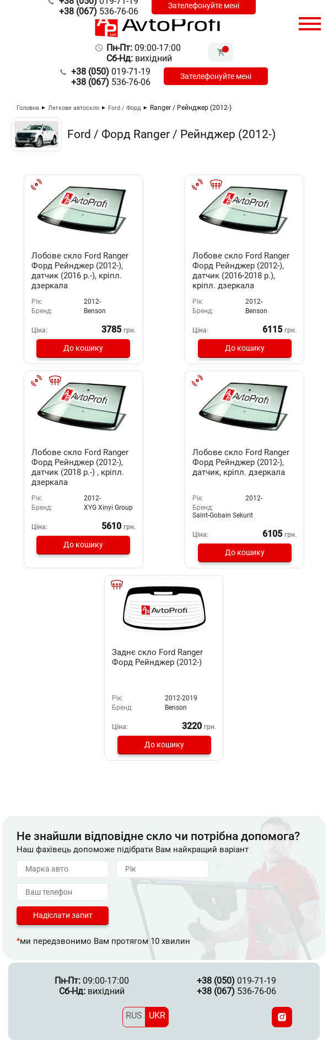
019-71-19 (110, 71)
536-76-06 (98, 11)
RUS (134, 1015)
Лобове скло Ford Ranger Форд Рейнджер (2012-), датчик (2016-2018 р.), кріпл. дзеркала (240, 271)
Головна (28, 108)
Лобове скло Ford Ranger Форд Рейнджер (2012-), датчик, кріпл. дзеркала (240, 462)
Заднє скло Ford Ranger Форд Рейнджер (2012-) (157, 657)
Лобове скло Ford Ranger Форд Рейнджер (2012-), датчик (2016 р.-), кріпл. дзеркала (79, 271)
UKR (157, 1015)
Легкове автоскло (73, 108)
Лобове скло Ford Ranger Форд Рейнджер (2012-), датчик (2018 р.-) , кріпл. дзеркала (79, 467)
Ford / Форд (124, 108)
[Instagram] (282, 1017)
